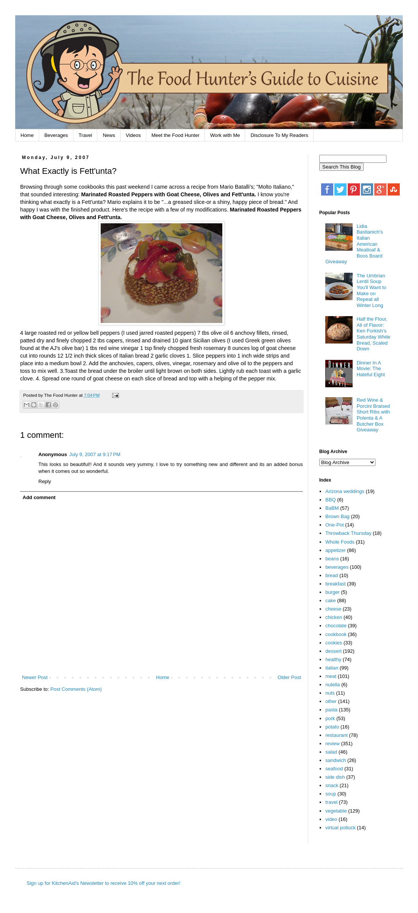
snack (331, 785)
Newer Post (35, 677)
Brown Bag (337, 516)
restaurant (336, 735)
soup (330, 794)
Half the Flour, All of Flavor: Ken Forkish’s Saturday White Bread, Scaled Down (373, 334)
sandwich (335, 760)
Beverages (56, 135)
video (331, 819)
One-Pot (334, 525)
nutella (332, 684)
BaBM (332, 508)
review (332, 743)
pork (330, 718)
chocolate (336, 625)
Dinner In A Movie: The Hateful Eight (370, 368)
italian (331, 668)
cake (330, 600)
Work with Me (225, 135)
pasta (331, 710)
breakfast (335, 584)
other (331, 701)
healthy (333, 659)
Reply (44, 481)
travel (331, 802)
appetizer (335, 550)
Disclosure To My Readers (279, 135)
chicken (333, 617)
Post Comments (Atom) (76, 689)
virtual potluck (340, 827)
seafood (334, 768)
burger (332, 592)
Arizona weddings (344, 491)
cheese (333, 609)
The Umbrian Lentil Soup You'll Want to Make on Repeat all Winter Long (371, 290)
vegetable (336, 811)
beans (332, 558)
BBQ (330, 500)
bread (331, 575)
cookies (333, 643)
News (109, 135)
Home (27, 135)
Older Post (289, 677)
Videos (133, 135)
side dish (335, 777)
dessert (333, 651)
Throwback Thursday (348, 533)
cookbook (336, 634)
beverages (336, 567)
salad (331, 752)
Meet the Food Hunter (176, 135)
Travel (85, 135)
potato (332, 727)
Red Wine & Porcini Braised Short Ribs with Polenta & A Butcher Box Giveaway (373, 415)
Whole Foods (340, 542)
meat (330, 676)
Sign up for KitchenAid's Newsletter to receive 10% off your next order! (103, 883)
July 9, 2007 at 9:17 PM (94, 454)
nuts (330, 693)
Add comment (39, 497)
